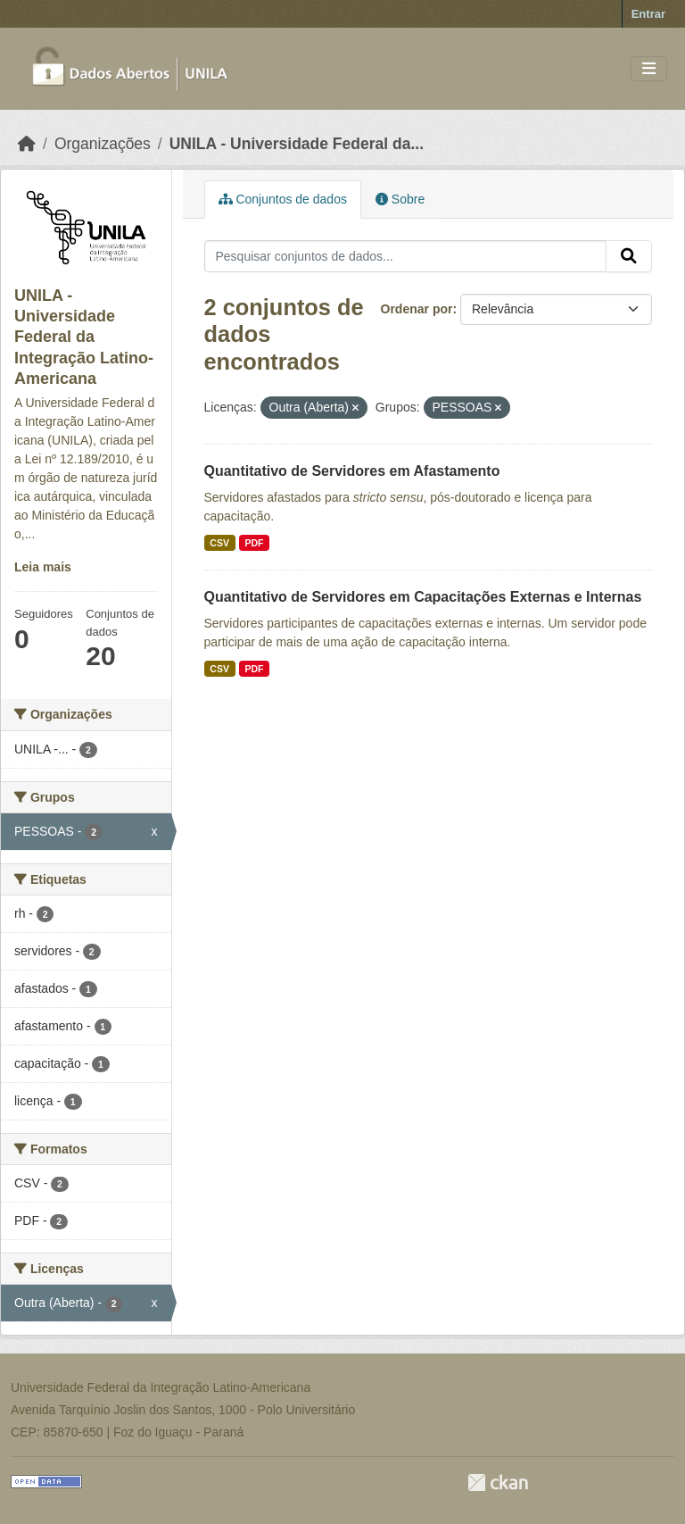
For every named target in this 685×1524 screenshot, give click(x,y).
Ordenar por (417, 309)
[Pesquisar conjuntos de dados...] (405, 256)
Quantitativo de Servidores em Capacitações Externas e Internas (423, 596)
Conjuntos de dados (283, 199)
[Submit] (629, 256)
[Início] (27, 144)
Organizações (102, 144)
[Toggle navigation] (649, 69)
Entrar (648, 14)
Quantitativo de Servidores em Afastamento (352, 471)
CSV (219, 542)
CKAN (497, 1482)
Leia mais (42, 567)
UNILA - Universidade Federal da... (296, 144)
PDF (253, 542)
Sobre (400, 199)
